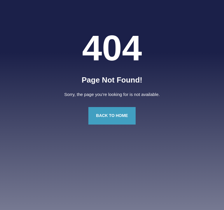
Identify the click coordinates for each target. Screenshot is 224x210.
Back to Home (112, 115)
